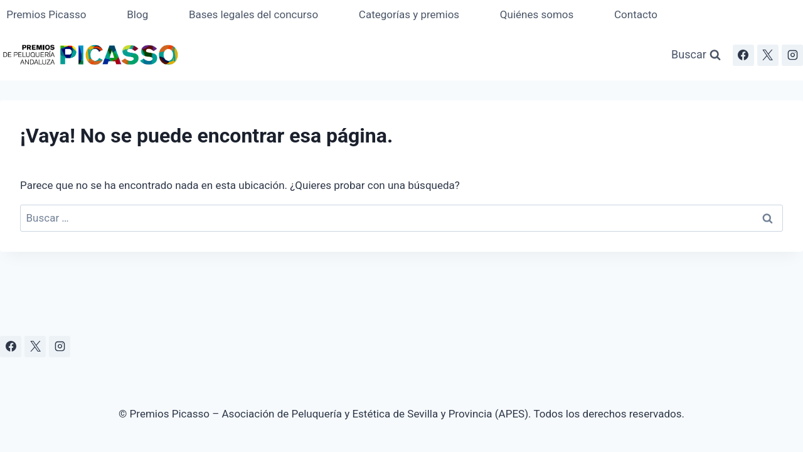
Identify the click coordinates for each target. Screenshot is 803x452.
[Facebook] (743, 55)
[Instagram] (792, 55)
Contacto (635, 14)
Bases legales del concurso (253, 14)
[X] (768, 55)
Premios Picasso (46, 14)
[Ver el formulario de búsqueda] (696, 55)
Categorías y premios (409, 14)
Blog (137, 14)
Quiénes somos (536, 14)
